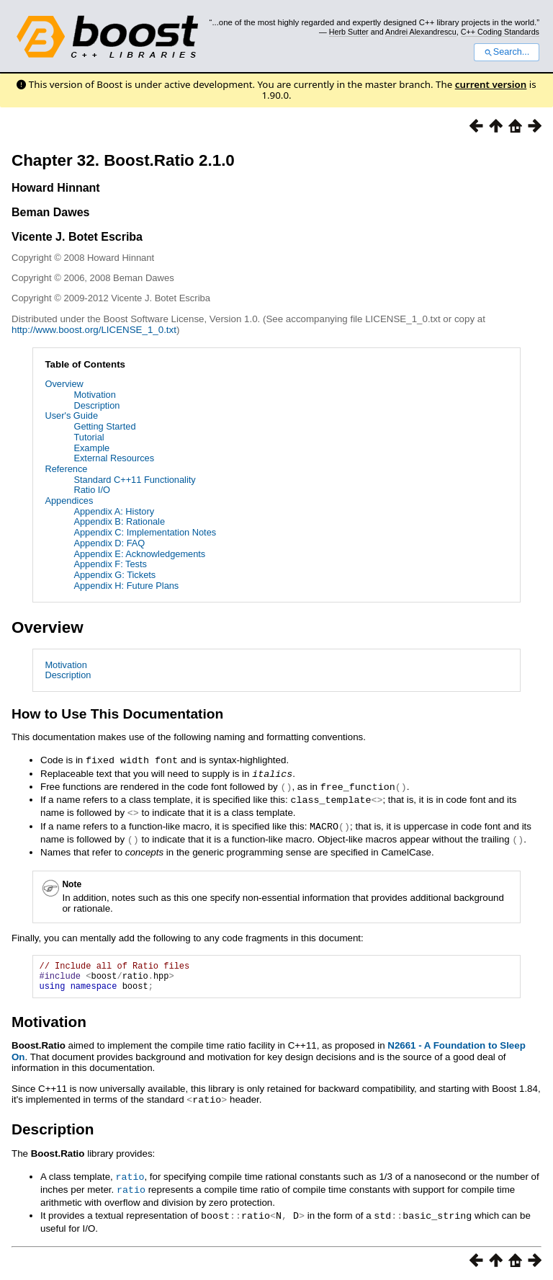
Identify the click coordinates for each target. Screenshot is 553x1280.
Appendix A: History (113, 511)
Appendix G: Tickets (114, 574)
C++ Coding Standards (500, 31)
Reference (66, 468)
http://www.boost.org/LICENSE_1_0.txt (94, 329)
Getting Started (104, 426)
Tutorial (88, 437)
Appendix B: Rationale (119, 521)
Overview (64, 383)
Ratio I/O (91, 489)
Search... (506, 52)
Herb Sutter (349, 31)
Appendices (69, 500)
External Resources (113, 458)
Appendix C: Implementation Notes (144, 532)
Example (91, 448)
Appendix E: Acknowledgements (139, 553)
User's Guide (71, 415)
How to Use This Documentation (117, 713)
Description (96, 405)
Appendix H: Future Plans (126, 585)
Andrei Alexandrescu (421, 31)
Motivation (94, 394)
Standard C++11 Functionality (134, 479)
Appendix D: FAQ (109, 543)
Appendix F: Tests (109, 564)
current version (491, 84)
